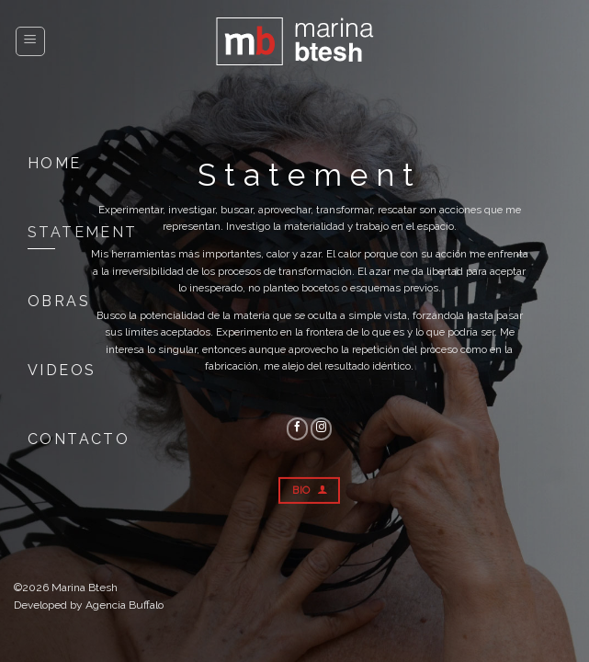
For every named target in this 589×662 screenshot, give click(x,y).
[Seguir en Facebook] (298, 428)
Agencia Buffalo (124, 605)
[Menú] (31, 41)
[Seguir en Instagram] (322, 428)
